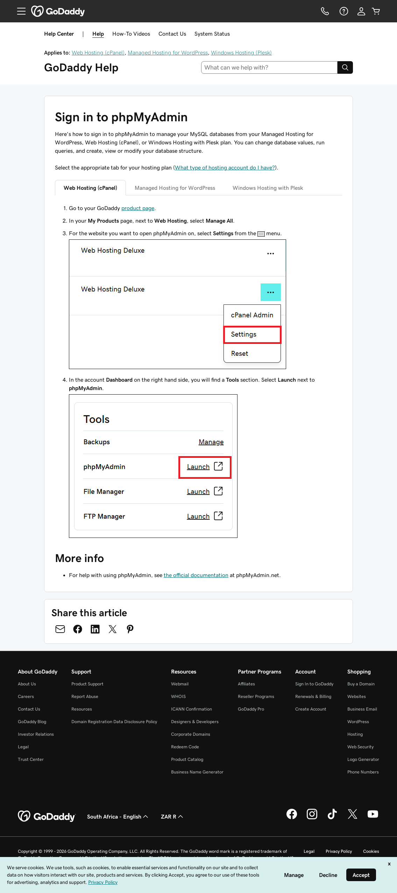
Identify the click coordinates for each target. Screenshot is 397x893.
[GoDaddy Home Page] (47, 816)
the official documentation (196, 575)
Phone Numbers (363, 772)
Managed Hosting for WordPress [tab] (175, 187)
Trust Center (31, 759)
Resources (81, 709)
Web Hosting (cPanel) (98, 52)
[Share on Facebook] (77, 629)
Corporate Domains (190, 734)
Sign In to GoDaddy (314, 684)
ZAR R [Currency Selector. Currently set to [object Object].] (173, 816)
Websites (356, 696)
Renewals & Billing (313, 696)
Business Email (362, 709)
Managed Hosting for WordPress (168, 52)
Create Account (310, 709)
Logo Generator (363, 759)
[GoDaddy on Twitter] (352, 818)
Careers (26, 696)
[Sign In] (361, 11)
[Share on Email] (60, 629)
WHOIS (178, 696)
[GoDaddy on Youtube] (373, 818)
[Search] (345, 67)
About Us (27, 684)
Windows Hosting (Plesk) (241, 52)
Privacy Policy (339, 851)
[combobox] (269, 67)
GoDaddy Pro (251, 709)
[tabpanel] (198, 372)
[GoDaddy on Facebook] (291, 818)
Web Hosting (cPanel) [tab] (90, 187)
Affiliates (246, 684)
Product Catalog (187, 759)
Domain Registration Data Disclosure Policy (114, 721)
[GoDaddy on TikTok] (332, 818)
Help (98, 33)
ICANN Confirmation (191, 709)
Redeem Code (185, 746)
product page (137, 208)
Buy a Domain (361, 684)
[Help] (343, 11)
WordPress (358, 721)
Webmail (180, 684)
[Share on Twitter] (112, 629)
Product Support (87, 684)
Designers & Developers (195, 721)
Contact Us (172, 33)
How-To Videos (131, 33)
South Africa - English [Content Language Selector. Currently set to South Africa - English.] (118, 816)
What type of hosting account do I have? (225, 167)
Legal (23, 746)
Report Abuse (84, 696)
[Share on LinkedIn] (95, 629)
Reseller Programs (256, 696)
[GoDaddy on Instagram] (312, 818)
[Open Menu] (18, 11)
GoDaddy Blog (32, 721)
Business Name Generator (197, 772)
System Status (212, 33)
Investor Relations (36, 734)
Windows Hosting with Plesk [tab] (268, 187)
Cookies (371, 851)
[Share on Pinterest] (130, 629)
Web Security (360, 746)
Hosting (355, 734)
